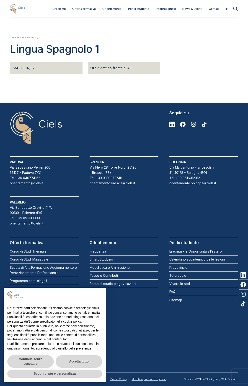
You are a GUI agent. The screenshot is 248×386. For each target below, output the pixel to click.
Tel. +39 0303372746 (106, 178)
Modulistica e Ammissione (110, 267)
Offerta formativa (84, 8)
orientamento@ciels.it (26, 183)
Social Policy (118, 379)
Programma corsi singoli (28, 281)
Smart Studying (101, 259)
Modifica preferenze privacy (149, 379)
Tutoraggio (177, 275)
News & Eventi (192, 8)
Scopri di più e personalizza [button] (55, 373)
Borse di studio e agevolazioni (113, 284)
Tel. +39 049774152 (25, 178)
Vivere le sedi (180, 284)
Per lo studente (138, 8)
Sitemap (175, 300)
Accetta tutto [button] (79, 361)
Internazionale (166, 8)
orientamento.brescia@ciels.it (112, 183)
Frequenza (98, 251)
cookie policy (72, 321)
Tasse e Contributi (104, 275)
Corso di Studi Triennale (28, 251)
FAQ (172, 292)
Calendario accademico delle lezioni (197, 259)
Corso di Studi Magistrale (29, 259)
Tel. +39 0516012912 (184, 178)
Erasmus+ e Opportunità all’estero (195, 251)
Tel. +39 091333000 (25, 218)
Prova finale (178, 267)
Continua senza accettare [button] (30, 361)
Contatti (214, 8)
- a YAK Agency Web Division (216, 379)
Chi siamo (59, 8)
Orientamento (111, 8)
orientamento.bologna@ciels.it (192, 183)
